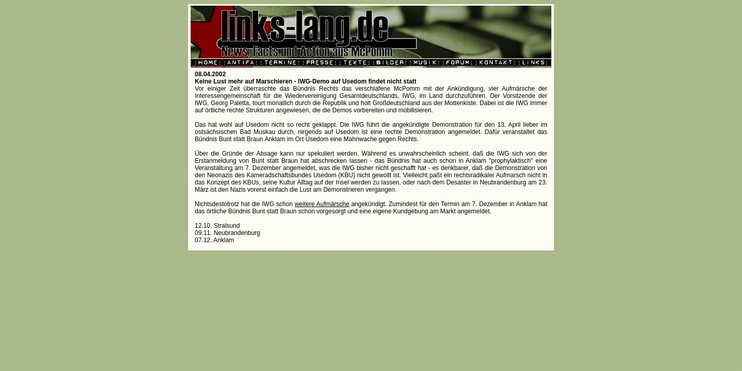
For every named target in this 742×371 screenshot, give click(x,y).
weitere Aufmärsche (322, 204)
